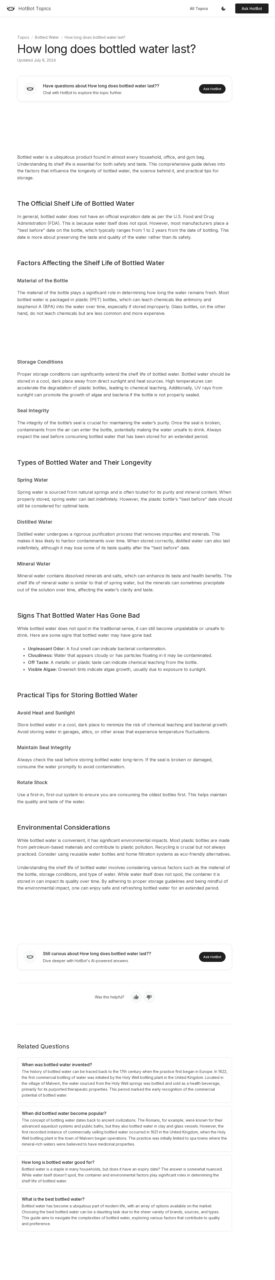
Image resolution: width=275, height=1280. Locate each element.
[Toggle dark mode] (223, 8)
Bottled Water (47, 37)
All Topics (199, 8)
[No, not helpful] (149, 997)
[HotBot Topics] (28, 8)
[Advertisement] (124, 127)
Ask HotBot (252, 8)
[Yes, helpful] (136, 997)
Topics (23, 37)
